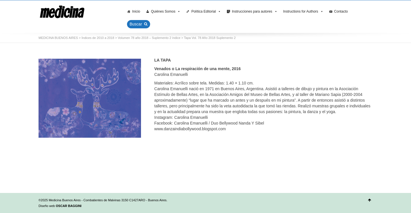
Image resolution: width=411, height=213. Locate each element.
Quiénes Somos (165, 11)
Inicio (136, 11)
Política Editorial (206, 11)
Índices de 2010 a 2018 (98, 38)
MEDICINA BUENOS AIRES (58, 38)
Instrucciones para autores (254, 11)
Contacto (341, 11)
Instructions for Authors (303, 11)
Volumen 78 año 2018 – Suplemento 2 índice (149, 38)
